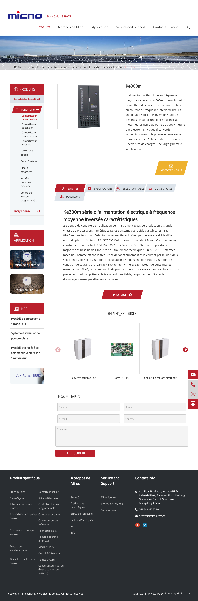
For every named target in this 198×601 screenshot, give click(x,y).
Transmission (78, 67)
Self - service (108, 510)
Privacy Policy (156, 594)
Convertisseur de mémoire (48, 522)
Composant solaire (49, 514)
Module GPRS (46, 547)
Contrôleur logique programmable (48, 506)
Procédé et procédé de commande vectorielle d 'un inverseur (25, 352)
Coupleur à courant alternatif (160, 378)
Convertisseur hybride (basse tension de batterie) (51, 569)
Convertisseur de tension (29, 126)
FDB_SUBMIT (75, 453)
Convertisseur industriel (29, 142)
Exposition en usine (82, 514)
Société (75, 497)
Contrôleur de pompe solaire (22, 532)
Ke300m (130, 67)
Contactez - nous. (166, 27)
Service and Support (130, 27)
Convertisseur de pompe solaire (24, 516)
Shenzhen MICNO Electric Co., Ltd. (41, 594)
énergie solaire (22, 211)
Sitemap (138, 594)
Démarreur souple (48, 492)
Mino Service (108, 497)
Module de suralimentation (19, 548)
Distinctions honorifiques (78, 505)
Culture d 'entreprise (82, 520)
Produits (44, 27)
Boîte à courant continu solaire (23, 561)
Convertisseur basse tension (105, 67)
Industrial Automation (55, 67)
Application (100, 27)
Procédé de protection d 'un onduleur (25, 321)
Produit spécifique (25, 478)
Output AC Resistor (49, 553)
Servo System (18, 498)
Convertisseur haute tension (29, 134)
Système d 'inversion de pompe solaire (25, 336)
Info (21, 308)
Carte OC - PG (122, 378)
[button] (185, 350)
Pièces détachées (48, 498)
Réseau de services (112, 504)
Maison (22, 67)
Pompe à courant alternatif (48, 539)
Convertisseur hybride (83, 378)
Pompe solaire (46, 560)
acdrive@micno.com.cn (55, 4)
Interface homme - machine (21, 506)
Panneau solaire (47, 531)
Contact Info (145, 478)
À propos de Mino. (71, 27)
